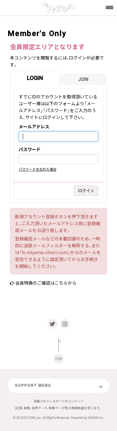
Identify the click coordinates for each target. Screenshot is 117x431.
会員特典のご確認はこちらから (45, 283)
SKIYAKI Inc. (96, 417)
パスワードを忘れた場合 (37, 169)
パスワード (30, 149)
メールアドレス (34, 126)
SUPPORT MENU (33, 385)
